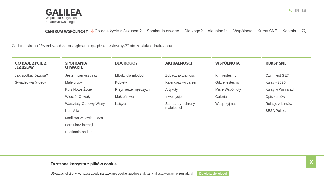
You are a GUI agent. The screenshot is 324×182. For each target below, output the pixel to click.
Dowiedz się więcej (213, 173)
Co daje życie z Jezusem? (118, 31)
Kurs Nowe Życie (78, 89)
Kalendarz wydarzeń (181, 82)
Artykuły (171, 89)
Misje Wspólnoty (228, 89)
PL (290, 10)
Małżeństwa (124, 97)
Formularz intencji (79, 125)
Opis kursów (275, 97)
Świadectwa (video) (30, 82)
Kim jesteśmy (225, 75)
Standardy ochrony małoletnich (180, 106)
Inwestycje (173, 97)
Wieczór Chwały (77, 97)
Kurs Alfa (72, 111)
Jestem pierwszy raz (81, 75)
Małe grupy (74, 82)
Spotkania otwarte (163, 31)
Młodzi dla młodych (130, 75)
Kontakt (289, 31)
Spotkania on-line (78, 132)
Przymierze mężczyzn (132, 89)
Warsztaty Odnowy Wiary (85, 104)
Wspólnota (243, 31)
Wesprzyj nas (226, 104)
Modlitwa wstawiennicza (84, 118)
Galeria (221, 97)
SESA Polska (276, 111)
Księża (120, 104)
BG (304, 10)
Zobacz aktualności (180, 75)
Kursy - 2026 (276, 82)
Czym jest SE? (277, 75)
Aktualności (218, 31)
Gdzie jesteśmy (227, 82)
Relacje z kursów (279, 104)
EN (297, 10)
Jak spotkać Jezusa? (31, 75)
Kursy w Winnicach (280, 89)
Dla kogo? (193, 31)
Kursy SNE (267, 31)
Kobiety (121, 82)
